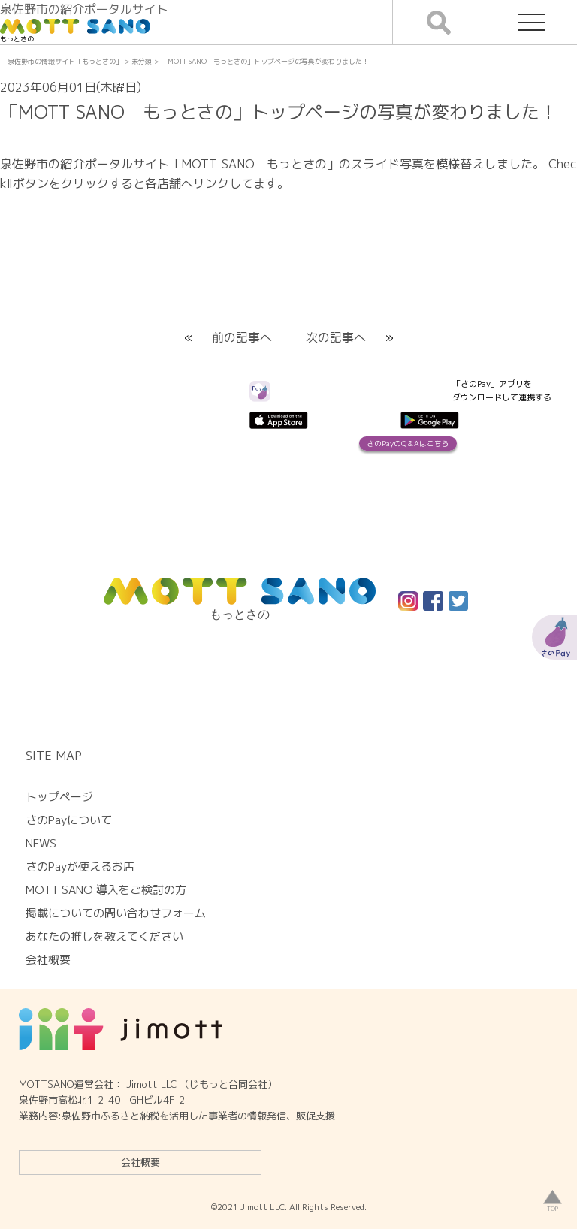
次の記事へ (336, 337)
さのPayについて (69, 820)
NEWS (41, 843)
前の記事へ (242, 337)
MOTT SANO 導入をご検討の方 (106, 890)
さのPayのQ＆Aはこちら (408, 443)
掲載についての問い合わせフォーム (116, 913)
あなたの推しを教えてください (104, 936)
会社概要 (140, 1162)
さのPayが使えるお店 (80, 866)
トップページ (59, 797)
